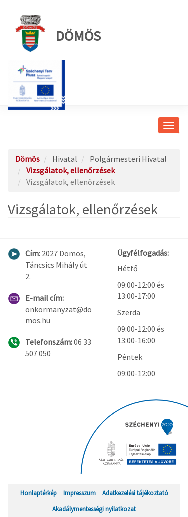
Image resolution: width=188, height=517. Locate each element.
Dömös (58, 33)
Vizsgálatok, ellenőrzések (70, 171)
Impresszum (79, 493)
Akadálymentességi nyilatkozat (94, 509)
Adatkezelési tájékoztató (135, 493)
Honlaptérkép (38, 493)
